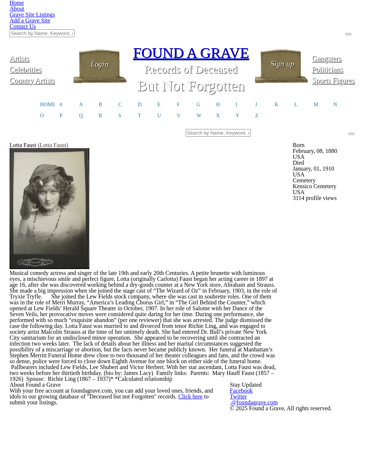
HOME (47, 68)
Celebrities (39, 32)
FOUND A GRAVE (191, 15)
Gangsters (342, 21)
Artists (40, 21)
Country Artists (40, 43)
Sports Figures (342, 43)
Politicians (342, 32)
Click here (196, 452)
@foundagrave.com (293, 450)
